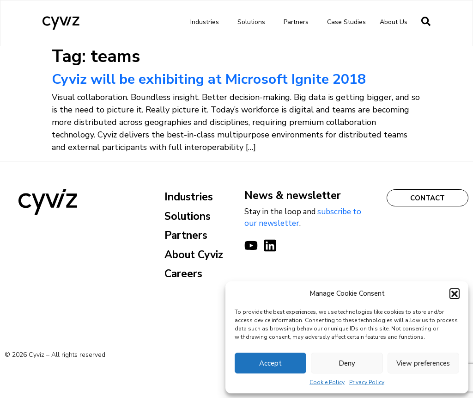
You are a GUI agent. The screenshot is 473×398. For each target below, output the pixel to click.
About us (396, 22)
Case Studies (346, 22)
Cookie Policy (327, 382)
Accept (270, 363)
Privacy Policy (366, 382)
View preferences (423, 363)
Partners (298, 22)
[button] (454, 293)
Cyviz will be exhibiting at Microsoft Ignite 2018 (209, 79)
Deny (347, 363)
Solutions (253, 22)
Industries (207, 22)
